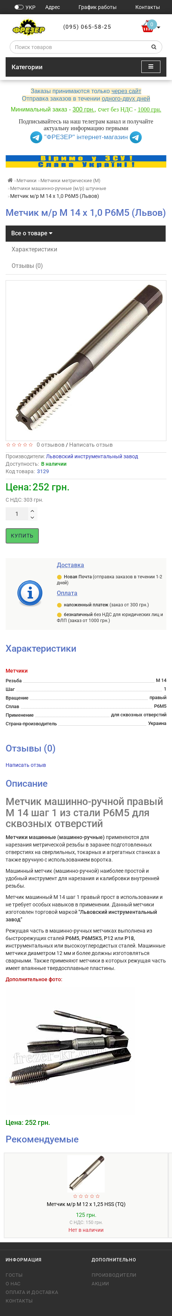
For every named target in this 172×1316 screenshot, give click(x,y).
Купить (22, 536)
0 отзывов (49, 444)
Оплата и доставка (32, 1292)
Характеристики (34, 249)
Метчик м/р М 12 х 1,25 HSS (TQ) (86, 1204)
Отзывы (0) (27, 265)
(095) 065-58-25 (87, 27)
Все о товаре (31, 233)
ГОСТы (14, 1275)
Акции (100, 1283)
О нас (13, 1283)
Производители (114, 1275)
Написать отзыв (91, 444)
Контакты (19, 1301)
